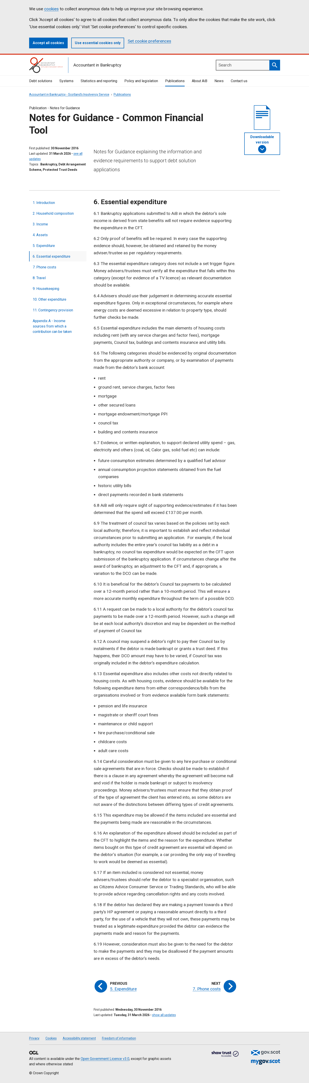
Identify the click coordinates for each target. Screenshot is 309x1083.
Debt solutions (40, 81)
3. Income (40, 224)
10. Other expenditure (49, 299)
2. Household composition (53, 213)
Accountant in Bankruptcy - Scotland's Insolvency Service (69, 94)
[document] (262, 117)
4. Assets (40, 235)
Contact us (239, 81)
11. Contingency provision (53, 310)
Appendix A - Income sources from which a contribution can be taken (52, 326)
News (219, 81)
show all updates (164, 1015)
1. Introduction (44, 203)
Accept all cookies (48, 43)
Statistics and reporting (99, 81)
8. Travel (39, 278)
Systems (66, 81)
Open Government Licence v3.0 (105, 1059)
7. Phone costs (44, 267)
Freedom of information (119, 1038)
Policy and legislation (141, 81)
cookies (51, 8)
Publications (175, 81)
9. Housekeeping (46, 289)
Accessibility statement (79, 1038)
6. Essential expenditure (51, 256)
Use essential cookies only (98, 43)
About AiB (199, 81)
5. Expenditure (44, 246)
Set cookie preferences (149, 41)
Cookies (51, 1038)
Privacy (34, 1038)
